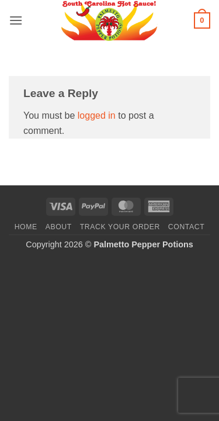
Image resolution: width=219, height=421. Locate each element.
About (59, 227)
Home (26, 227)
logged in (97, 115)
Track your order (120, 227)
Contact (186, 227)
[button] (16, 20)
